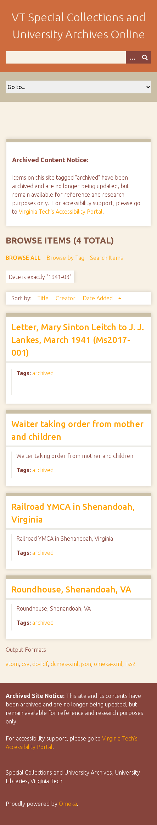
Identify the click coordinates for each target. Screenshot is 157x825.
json (86, 664)
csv (25, 664)
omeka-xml (108, 664)
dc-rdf (40, 664)
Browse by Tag (65, 258)
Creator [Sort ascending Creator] (66, 298)
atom (12, 664)
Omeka (68, 804)
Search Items (106, 258)
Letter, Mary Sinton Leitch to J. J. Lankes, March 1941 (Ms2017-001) (77, 339)
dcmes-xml (64, 664)
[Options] (132, 57)
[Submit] (145, 57)
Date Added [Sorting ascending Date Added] (98, 298)
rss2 (130, 664)
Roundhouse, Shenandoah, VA (71, 589)
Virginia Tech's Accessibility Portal (60, 211)
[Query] (78, 57)
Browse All (23, 258)
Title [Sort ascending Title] (43, 298)
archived (43, 373)
